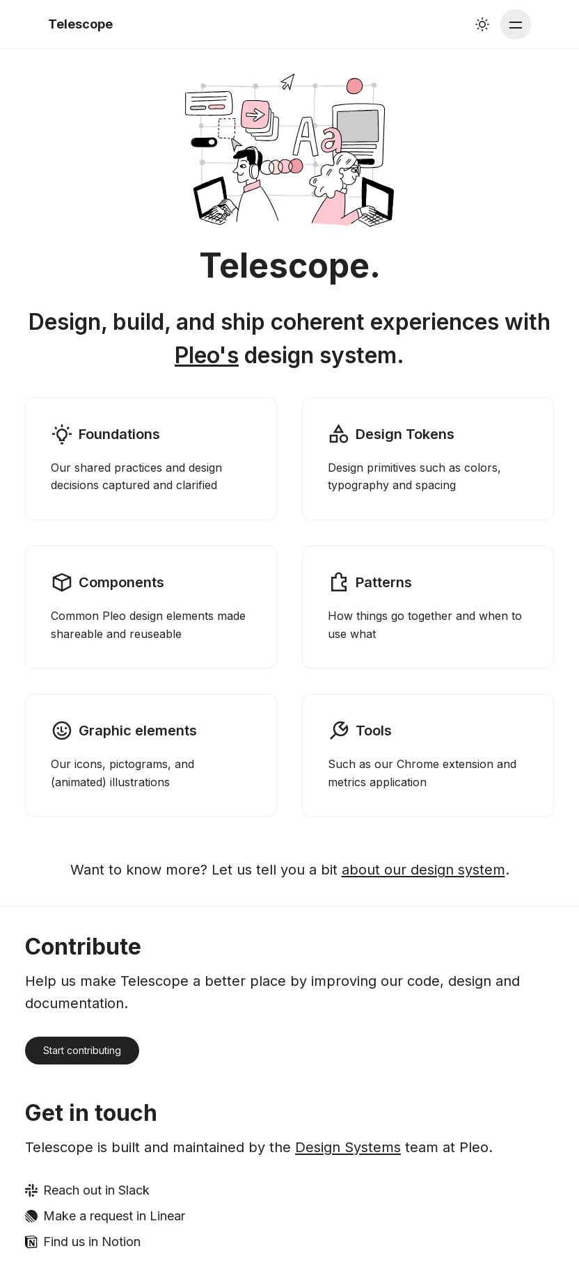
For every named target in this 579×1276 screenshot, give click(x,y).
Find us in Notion (92, 1241)
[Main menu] (515, 24)
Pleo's (207, 355)
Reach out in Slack (96, 1190)
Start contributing (82, 1050)
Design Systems (348, 1147)
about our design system (423, 869)
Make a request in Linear (114, 1216)
